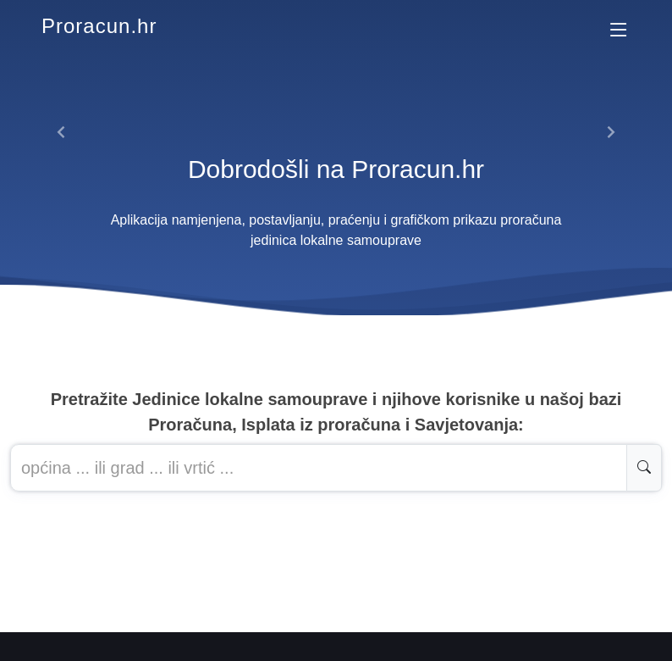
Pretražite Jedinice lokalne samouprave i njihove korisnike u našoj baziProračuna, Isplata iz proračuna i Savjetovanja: (336, 412)
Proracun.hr (99, 25)
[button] (61, 132)
